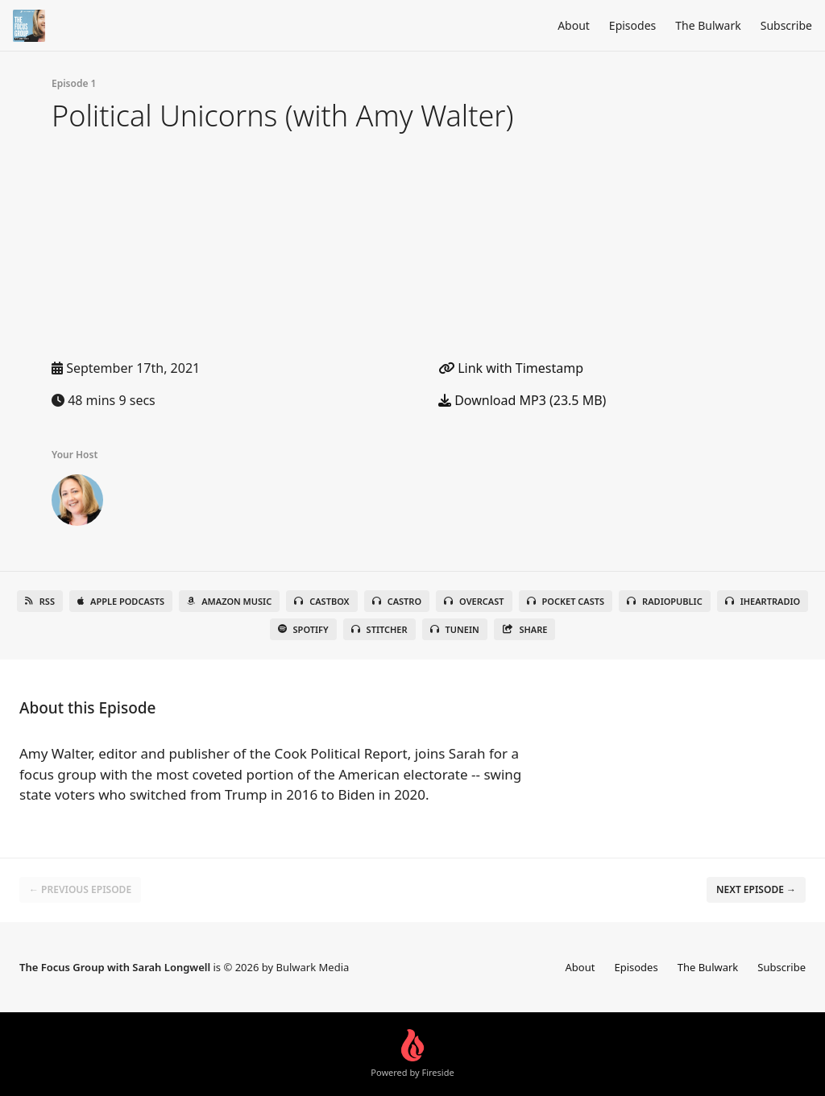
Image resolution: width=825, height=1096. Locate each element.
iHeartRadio (763, 601)
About (574, 25)
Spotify (303, 629)
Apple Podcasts (120, 601)
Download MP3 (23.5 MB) (522, 400)
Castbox (321, 601)
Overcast (474, 601)
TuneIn (454, 629)
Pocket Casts (566, 601)
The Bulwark (707, 25)
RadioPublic (665, 601)
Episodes (632, 25)
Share (525, 629)
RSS (40, 601)
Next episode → (756, 889)
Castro (396, 601)
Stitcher (379, 629)
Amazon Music (229, 601)
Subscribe (786, 25)
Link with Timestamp (510, 368)
